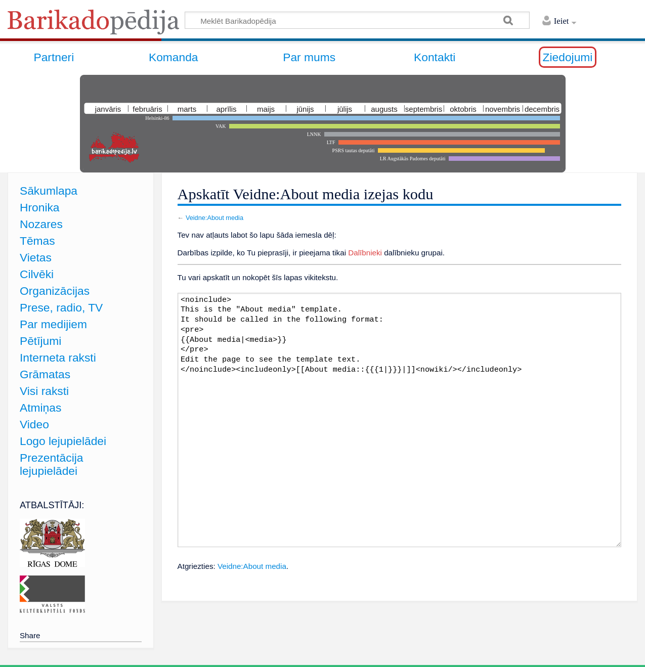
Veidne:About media (214, 217)
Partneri (53, 57)
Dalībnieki (365, 252)
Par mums (309, 57)
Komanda (173, 57)
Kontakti (434, 57)
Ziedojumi (568, 57)
